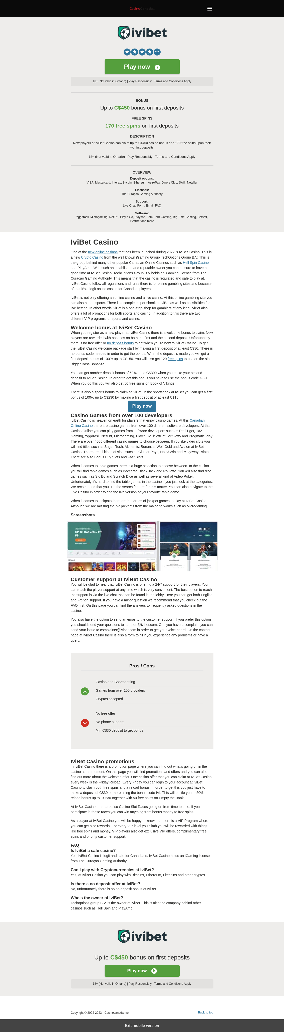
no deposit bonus (120, 343)
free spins (175, 359)
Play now (142, 66)
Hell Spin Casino (196, 263)
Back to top (205, 1012)
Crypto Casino (92, 257)
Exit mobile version (142, 1025)
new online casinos (103, 252)
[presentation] (209, 546)
